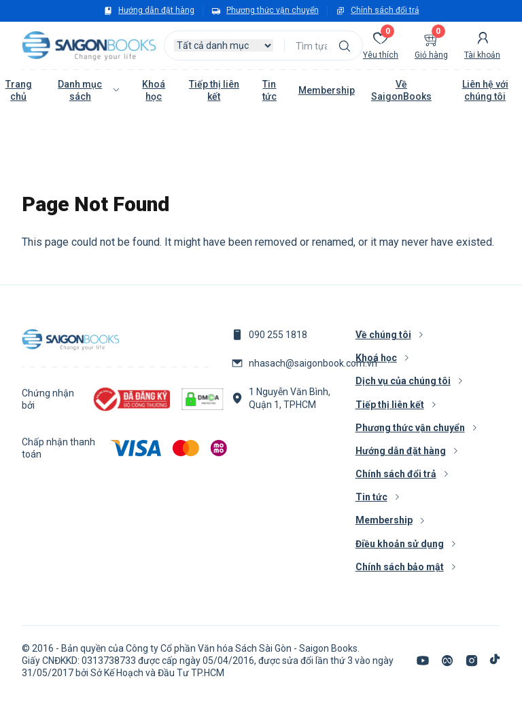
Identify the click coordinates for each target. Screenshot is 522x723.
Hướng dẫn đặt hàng (156, 10)
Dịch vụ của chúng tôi (403, 380)
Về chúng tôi (383, 334)
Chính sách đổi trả (385, 10)
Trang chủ (18, 90)
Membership (326, 90)
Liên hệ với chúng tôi (485, 90)
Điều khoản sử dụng (399, 543)
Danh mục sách (80, 90)
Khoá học (153, 90)
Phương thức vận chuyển (272, 10)
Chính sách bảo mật (399, 566)
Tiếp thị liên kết (214, 90)
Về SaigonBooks (401, 90)
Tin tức (269, 90)
